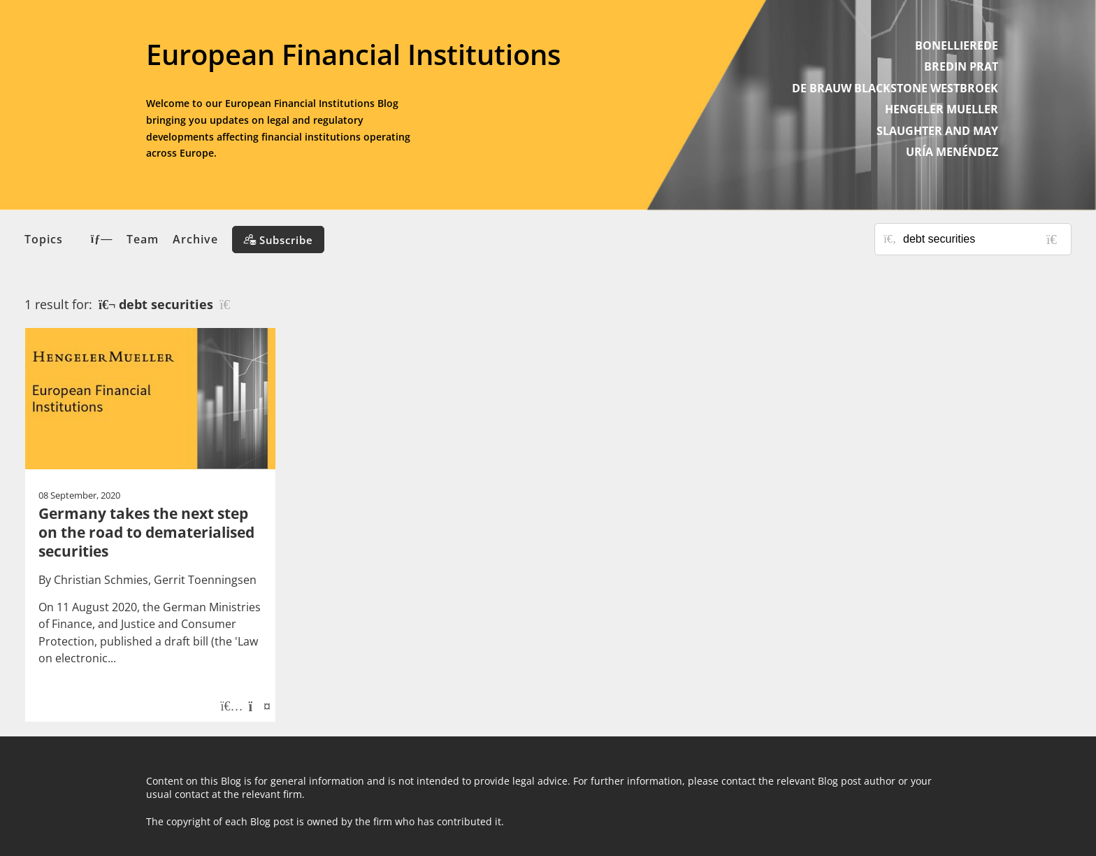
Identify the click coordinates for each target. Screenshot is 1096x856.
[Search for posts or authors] (982, 239)
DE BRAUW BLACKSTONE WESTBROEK (895, 88)
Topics (68, 239)
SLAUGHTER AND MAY (937, 130)
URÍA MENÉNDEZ (952, 151)
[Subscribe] (278, 239)
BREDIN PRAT (961, 66)
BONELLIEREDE (956, 45)
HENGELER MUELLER (941, 109)
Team (143, 239)
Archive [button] (195, 239)
